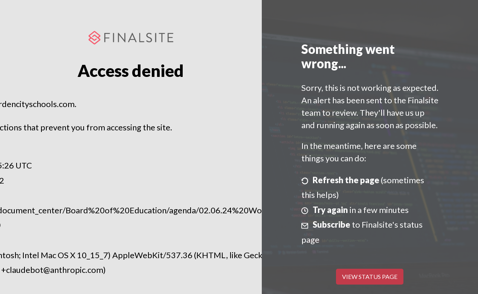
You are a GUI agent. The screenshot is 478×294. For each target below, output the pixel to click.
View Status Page (369, 276)
